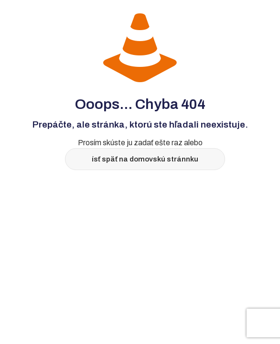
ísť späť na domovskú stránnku (145, 159)
